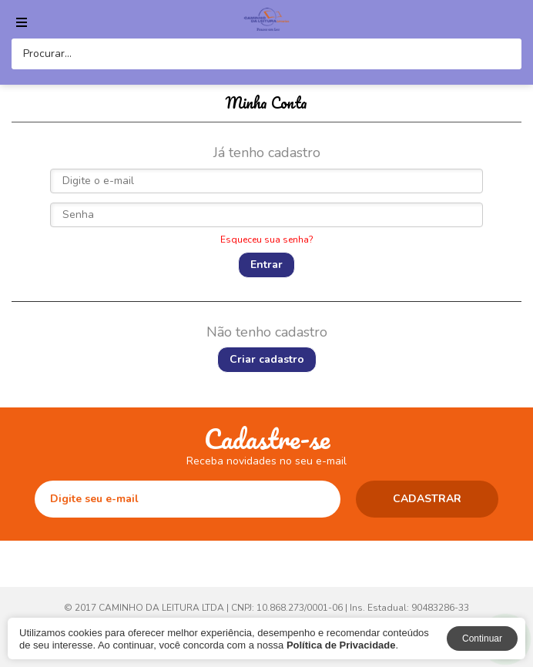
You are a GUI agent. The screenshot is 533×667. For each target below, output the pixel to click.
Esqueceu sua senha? (266, 239)
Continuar (482, 638)
